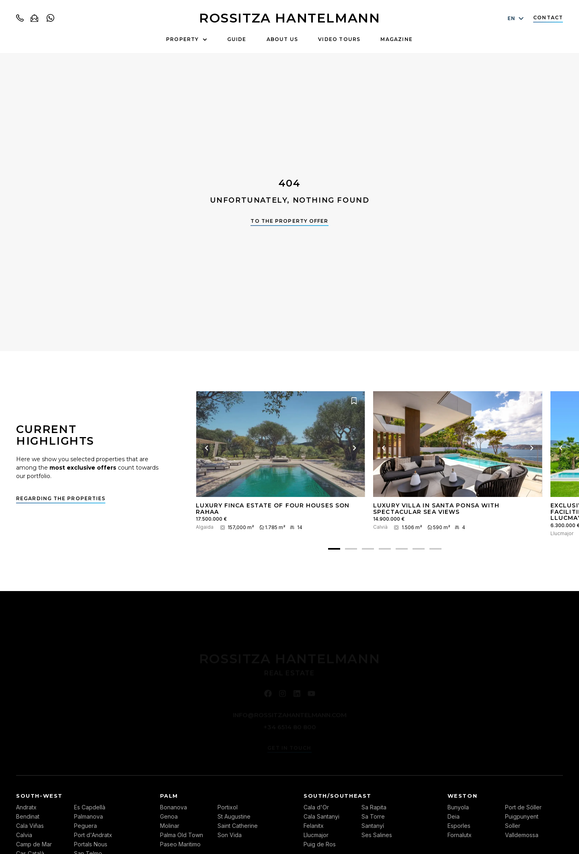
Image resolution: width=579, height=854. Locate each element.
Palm (169, 795)
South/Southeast (338, 795)
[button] (334, 549)
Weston (463, 795)
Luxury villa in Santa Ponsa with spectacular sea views (436, 508)
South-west (39, 795)
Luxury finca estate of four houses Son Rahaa (272, 508)
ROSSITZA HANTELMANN (289, 18)
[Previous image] (206, 448)
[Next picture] (354, 448)
